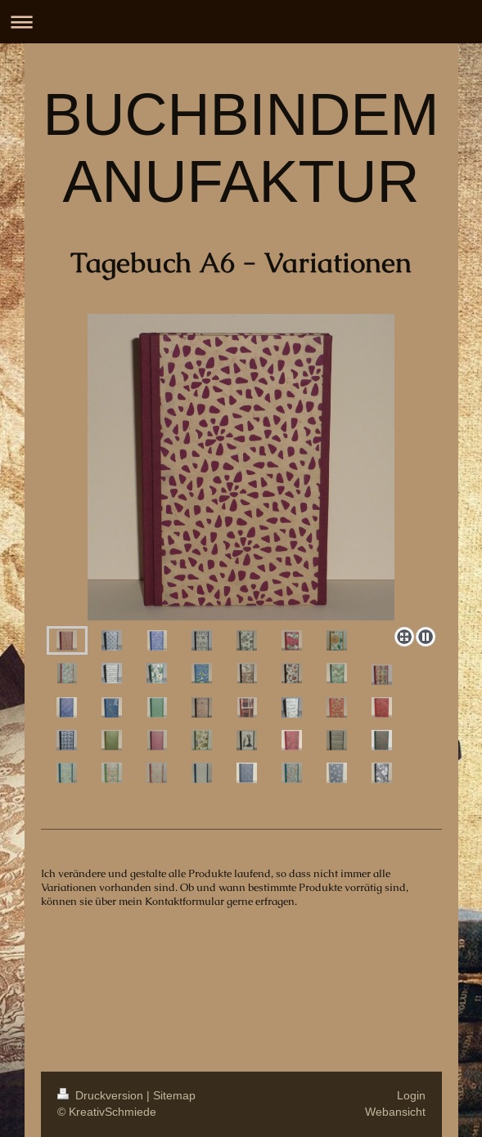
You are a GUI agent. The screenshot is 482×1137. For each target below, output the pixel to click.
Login (411, 1095)
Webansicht (395, 1111)
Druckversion (101, 1095)
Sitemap (174, 1095)
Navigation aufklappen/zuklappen (241, 21)
